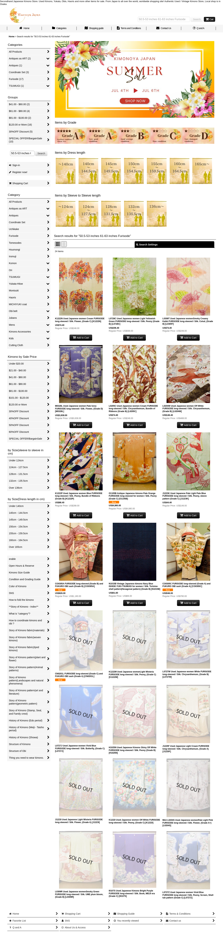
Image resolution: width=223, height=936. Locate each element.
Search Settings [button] (147, 244)
